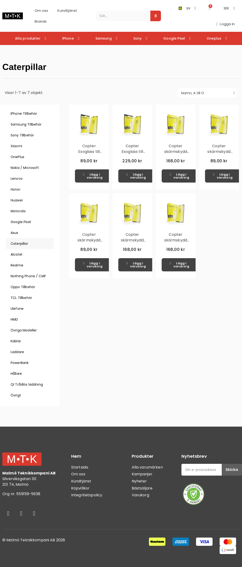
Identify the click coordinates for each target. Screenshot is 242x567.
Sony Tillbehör (22, 135)
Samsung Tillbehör (26, 124)
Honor (16, 189)
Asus (14, 232)
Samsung (106, 38)
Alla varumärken (147, 467)
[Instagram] (21, 513)
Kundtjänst (67, 10)
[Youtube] (34, 513)
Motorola (18, 211)
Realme (17, 265)
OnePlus (17, 157)
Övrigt (16, 395)
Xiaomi (16, 146)
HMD (14, 319)
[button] (210, 8)
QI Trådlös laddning (27, 384)
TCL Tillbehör (21, 297)
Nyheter (139, 481)
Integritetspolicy (87, 495)
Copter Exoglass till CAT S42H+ (89, 151)
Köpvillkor (80, 488)
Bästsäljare (142, 488)
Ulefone (17, 308)
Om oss (41, 10)
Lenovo (17, 178)
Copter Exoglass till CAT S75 (132, 151)
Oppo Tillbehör (23, 287)
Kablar (16, 341)
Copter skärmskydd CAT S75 (175, 151)
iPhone (70, 38)
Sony (140, 38)
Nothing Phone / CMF (28, 276)
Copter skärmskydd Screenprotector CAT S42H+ (91, 243)
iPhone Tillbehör (24, 113)
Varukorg (140, 495)
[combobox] (120, 16)
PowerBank (20, 362)
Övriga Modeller (24, 330)
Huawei (17, 200)
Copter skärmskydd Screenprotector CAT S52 (134, 243)
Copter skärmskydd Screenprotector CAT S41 (221, 154)
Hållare (16, 373)
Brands (41, 21)
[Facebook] (8, 513)
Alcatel (16, 254)
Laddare (17, 352)
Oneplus (217, 38)
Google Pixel (177, 38)
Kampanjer (142, 474)
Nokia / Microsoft (25, 167)
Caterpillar (19, 243)
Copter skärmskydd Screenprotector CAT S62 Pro (178, 243)
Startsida (79, 467)
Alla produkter (30, 38)
